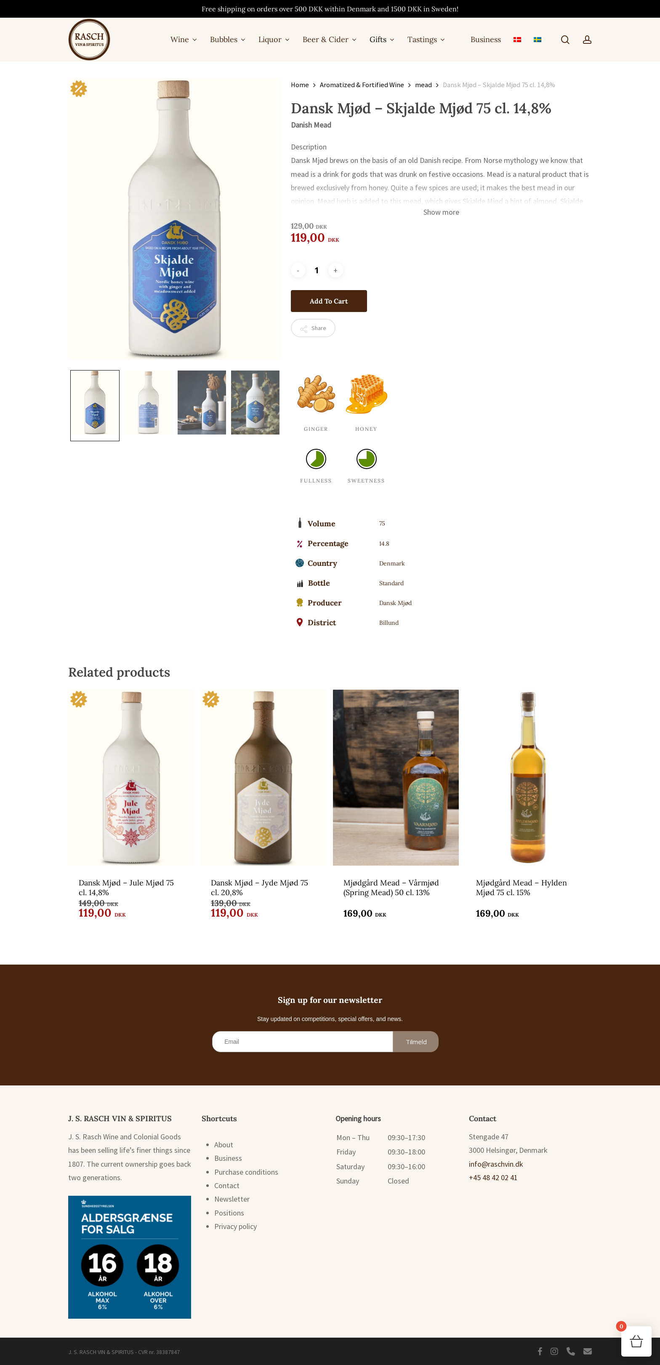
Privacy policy (235, 1226)
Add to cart (329, 301)
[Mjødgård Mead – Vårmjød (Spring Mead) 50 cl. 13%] (396, 777)
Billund (389, 623)
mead (423, 84)
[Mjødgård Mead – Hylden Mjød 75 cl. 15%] (528, 777)
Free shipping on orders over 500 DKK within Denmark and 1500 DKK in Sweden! (330, 9)
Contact (227, 1185)
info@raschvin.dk (496, 1164)
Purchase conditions (246, 1172)
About (223, 1144)
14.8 (384, 543)
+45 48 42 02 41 (493, 1177)
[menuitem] (517, 39)
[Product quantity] (317, 270)
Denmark (392, 563)
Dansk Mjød (395, 603)
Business (228, 1158)
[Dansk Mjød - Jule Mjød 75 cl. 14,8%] (131, 777)
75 (382, 523)
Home (300, 84)
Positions (229, 1213)
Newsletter (232, 1199)
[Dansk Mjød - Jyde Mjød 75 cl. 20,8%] (263, 777)
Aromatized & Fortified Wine (362, 84)
